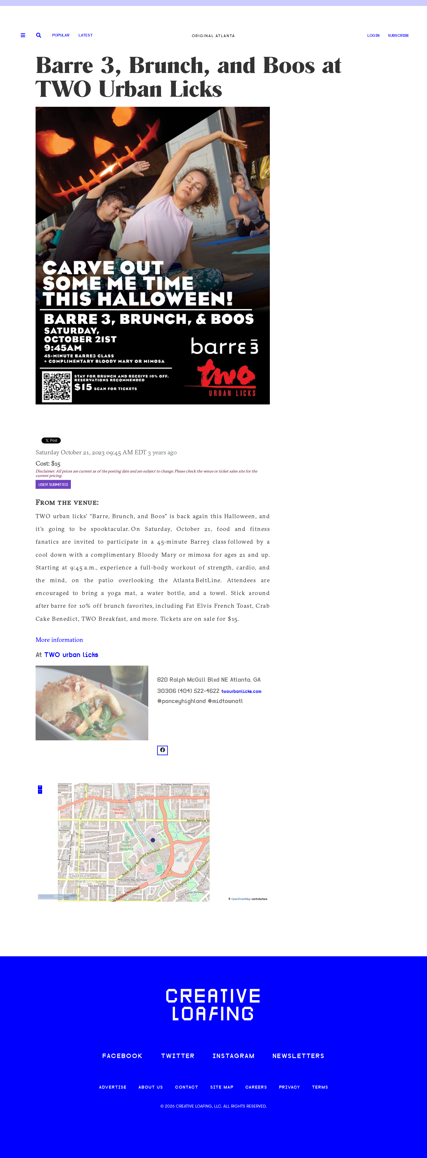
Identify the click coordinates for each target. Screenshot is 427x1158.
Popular (60, 35)
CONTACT (186, 1087)
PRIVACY (289, 1087)
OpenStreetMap (241, 899)
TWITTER (178, 1056)
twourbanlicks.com (241, 691)
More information (59, 639)
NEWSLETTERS (299, 1056)
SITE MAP (221, 1087)
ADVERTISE (113, 1087)
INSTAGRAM (234, 1056)
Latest (86, 35)
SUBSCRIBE (398, 36)
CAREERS (256, 1087)
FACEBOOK (122, 1056)
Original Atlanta (213, 36)
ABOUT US (150, 1087)
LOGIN (373, 36)
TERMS (320, 1087)
